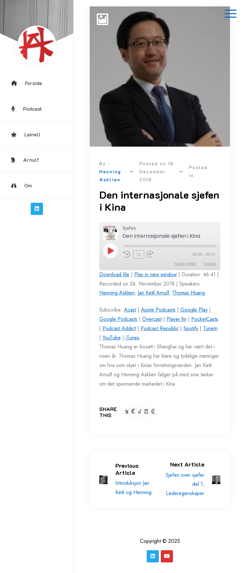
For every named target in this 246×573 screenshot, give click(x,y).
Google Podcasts (118, 319)
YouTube (111, 337)
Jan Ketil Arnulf (153, 292)
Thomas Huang (188, 292)
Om (21, 185)
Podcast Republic (160, 328)
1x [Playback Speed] (138, 254)
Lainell (26, 134)
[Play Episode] (110, 251)
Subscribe (185, 264)
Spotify (191, 328)
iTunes (132, 337)
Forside (26, 83)
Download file (114, 274)
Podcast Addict (119, 328)
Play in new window (155, 274)
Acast (130, 309)
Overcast (152, 319)
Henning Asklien (117, 292)
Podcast (26, 108)
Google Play (194, 309)
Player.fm (176, 319)
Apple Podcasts (158, 309)
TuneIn (210, 328)
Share (210, 264)
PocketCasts (204, 319)
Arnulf (25, 159)
